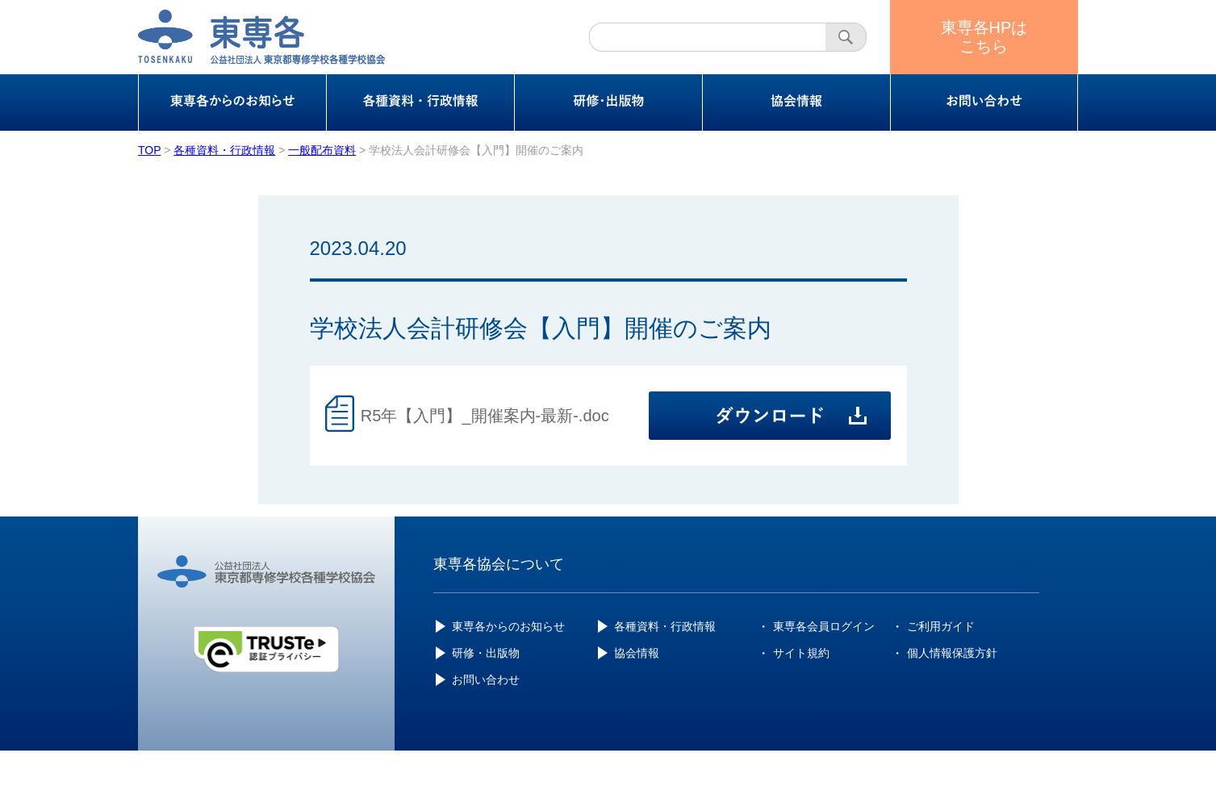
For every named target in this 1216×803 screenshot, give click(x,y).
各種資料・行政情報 (665, 626)
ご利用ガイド (941, 626)
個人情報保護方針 (952, 652)
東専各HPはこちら (984, 37)
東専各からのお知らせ (508, 626)
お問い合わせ (486, 679)
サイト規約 (801, 652)
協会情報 (636, 652)
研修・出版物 (486, 652)
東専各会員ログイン (824, 626)
